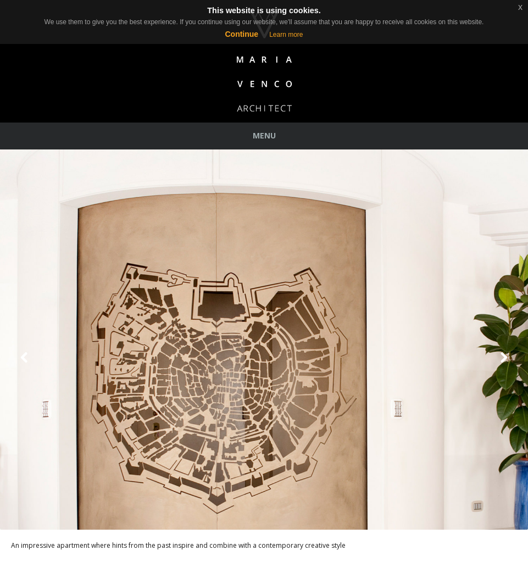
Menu (264, 135)
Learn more (286, 34)
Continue (241, 34)
